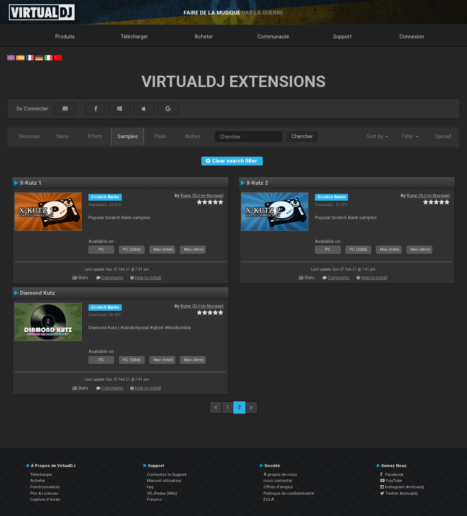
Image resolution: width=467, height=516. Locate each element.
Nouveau (29, 136)
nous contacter (278, 480)
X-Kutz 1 (31, 183)
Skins (62, 136)
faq (150, 486)
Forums (154, 499)
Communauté (273, 36)
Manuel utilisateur (164, 480)
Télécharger (134, 36)
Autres (193, 136)
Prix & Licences (44, 493)
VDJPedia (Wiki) (162, 493)
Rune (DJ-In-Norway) (201, 195)
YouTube (391, 480)
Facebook (391, 474)
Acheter (204, 36)
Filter (410, 136)
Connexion (412, 36)
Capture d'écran (45, 499)
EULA (269, 499)
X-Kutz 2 (257, 183)
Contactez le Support (166, 474)
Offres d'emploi (278, 486)
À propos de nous (280, 474)
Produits (65, 36)
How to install (148, 277)
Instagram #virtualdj (402, 486)
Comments (112, 277)
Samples (128, 136)
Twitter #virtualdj (399, 493)
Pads (160, 136)
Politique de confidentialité (289, 493)
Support (342, 36)
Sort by (377, 136)
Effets (95, 136)
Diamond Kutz (37, 293)
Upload (443, 136)
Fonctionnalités (45, 486)
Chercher (302, 136)
